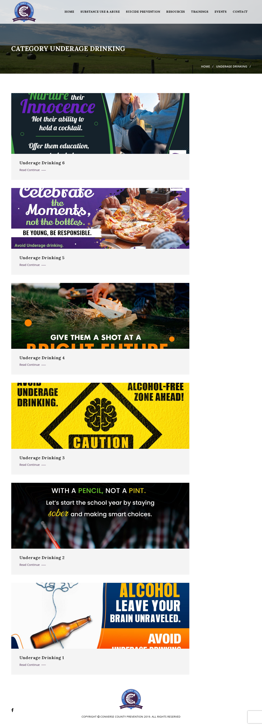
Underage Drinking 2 (42, 557)
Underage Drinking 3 (42, 458)
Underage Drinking (231, 66)
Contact (240, 12)
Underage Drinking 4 (42, 358)
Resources (175, 12)
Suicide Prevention (143, 12)
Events (221, 12)
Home (69, 12)
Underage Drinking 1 (41, 658)
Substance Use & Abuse (100, 12)
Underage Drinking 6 (42, 163)
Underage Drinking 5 (42, 258)
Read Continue (32, 170)
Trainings (199, 12)
